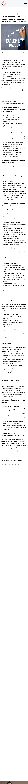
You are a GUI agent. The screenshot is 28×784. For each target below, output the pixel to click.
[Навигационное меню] (25, 3)
